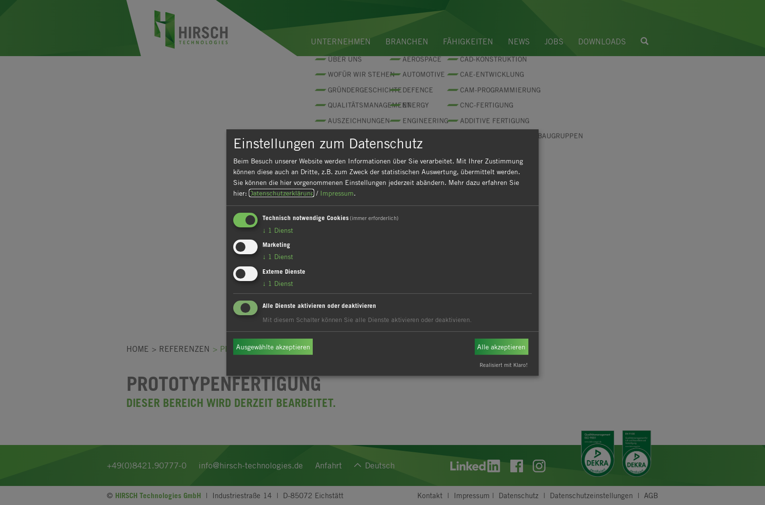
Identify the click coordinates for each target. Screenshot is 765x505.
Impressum (337, 193)
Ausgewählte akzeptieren (273, 347)
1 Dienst (277, 230)
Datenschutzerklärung (281, 193)
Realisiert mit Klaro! (504, 365)
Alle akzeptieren (501, 347)
